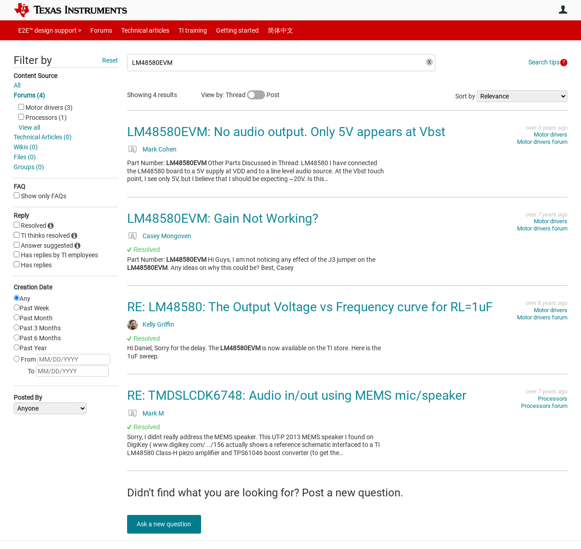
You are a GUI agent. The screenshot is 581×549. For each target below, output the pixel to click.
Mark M (153, 413)
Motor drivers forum (542, 141)
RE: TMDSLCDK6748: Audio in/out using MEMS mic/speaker (296, 395)
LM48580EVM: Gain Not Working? (222, 218)
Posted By (28, 397)
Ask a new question (168, 524)
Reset (110, 60)
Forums (94, 30)
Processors (552, 398)
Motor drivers (550, 134)
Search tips (544, 62)
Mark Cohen (160, 149)
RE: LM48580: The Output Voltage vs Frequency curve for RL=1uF (309, 306)
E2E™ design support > (46, 30)
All (17, 85)
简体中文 (261, 30)
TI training (180, 30)
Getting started (221, 30)
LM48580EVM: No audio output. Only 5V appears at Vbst (286, 131)
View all (29, 127)
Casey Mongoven (167, 236)
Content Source (35, 75)
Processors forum (544, 405)
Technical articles (135, 30)
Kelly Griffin (158, 324)
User (562, 9)
